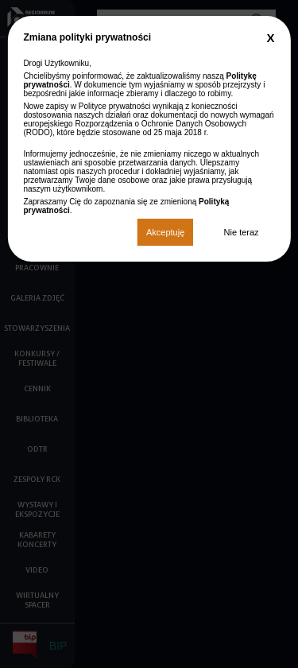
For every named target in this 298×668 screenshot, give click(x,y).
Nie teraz (241, 232)
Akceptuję (165, 232)
